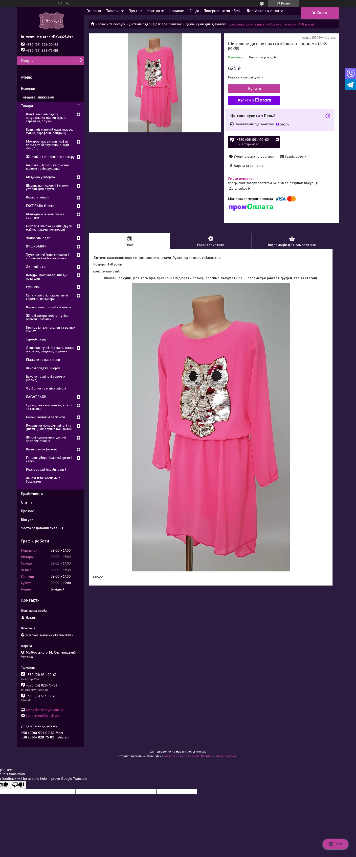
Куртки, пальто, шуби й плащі (48, 307)
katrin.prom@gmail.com (43, 715)
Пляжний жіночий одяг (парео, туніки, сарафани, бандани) (49, 131)
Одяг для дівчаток (167, 24)
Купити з (254, 100)
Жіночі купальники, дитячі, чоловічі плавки (46, 439)
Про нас (135, 10)
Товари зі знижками (37, 97)
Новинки (176, 10)
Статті (26, 502)
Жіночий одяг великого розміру (50, 157)
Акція (194, 10)
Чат (335, 844)
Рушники (33, 287)
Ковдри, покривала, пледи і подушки (47, 277)
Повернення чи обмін (223, 10)
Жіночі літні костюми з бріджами (43, 480)
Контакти (155, 10)
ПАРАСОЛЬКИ (36, 397)
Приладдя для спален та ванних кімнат (50, 329)
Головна (94, 10)
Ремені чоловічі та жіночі (45, 417)
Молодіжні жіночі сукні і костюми (45, 216)
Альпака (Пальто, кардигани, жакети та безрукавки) (47, 167)
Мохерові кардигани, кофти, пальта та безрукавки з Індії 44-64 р (47, 144)
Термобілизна (36, 339)
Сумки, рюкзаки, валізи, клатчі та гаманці (49, 407)
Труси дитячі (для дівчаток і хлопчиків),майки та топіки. (47, 256)
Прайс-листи (32, 493)
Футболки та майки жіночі (46, 388)
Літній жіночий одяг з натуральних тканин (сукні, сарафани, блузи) (46, 117)
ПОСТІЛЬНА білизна (40, 206)
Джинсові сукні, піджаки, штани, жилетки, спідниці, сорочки (50, 349)
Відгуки (27, 519)
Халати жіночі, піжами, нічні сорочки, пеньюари (47, 297)
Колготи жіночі (37, 197)
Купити (254, 88)
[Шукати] (79, 60)
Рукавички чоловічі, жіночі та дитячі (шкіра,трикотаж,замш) (49, 427)
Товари (112, 10)
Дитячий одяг (139, 24)
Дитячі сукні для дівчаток (205, 24)
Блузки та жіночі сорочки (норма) (45, 378)
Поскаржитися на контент (181, 756)
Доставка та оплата (264, 10)
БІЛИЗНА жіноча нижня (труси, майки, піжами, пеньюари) (49, 228)
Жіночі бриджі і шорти (43, 368)
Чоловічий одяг (38, 238)
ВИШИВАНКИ (36, 246)
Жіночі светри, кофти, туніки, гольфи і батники (47, 317)
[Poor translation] (18, 785)
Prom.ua (201, 751)
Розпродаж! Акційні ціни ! (46, 469)
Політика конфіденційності (219, 756)
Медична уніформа (40, 177)
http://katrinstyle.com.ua (44, 710)
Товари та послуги (111, 24)
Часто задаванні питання (42, 528)
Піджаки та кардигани (43, 360)
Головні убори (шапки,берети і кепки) (49, 459)
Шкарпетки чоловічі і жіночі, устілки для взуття (47, 187)
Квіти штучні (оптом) (41, 449)
